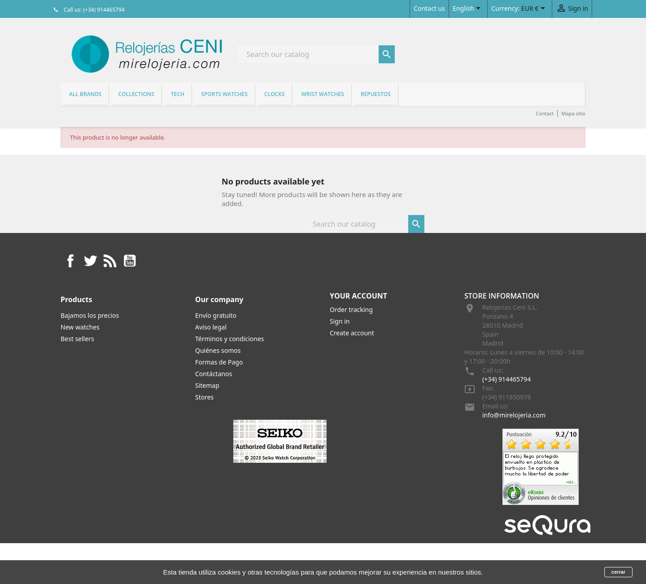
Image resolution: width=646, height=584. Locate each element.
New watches (80, 327)
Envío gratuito (215, 315)
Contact (545, 113)
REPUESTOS (376, 94)
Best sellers (77, 338)
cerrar (618, 572)
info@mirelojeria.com (514, 415)
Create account (352, 333)
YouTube (130, 261)
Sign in (339, 321)
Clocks (274, 94)
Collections (136, 94)
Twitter (90, 261)
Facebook (70, 261)
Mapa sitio (573, 113)
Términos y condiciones (229, 338)
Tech (177, 94)
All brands (85, 94)
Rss (110, 261)
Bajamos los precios (90, 315)
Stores (204, 397)
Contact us (429, 8)
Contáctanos (213, 373)
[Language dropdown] (468, 9)
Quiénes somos (217, 350)
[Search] (316, 54)
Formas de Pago (219, 362)
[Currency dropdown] (534, 9)
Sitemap (207, 385)
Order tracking (351, 309)
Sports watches (224, 94)
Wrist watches (322, 94)
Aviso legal (211, 327)
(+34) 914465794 (506, 379)
